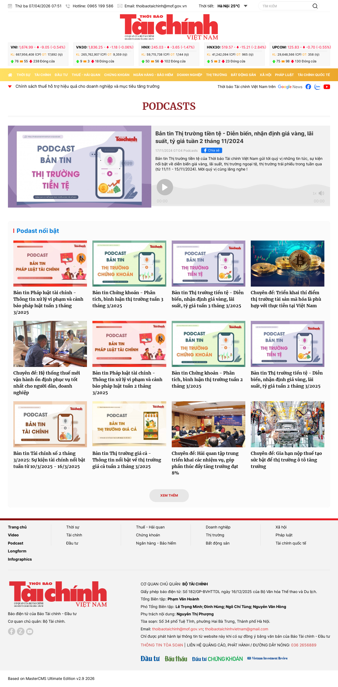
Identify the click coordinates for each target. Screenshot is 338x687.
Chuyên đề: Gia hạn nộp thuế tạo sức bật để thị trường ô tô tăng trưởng (286, 460)
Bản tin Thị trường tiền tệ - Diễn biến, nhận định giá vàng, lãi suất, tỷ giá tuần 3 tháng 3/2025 (208, 299)
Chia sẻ (211, 150)
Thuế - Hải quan (86, 75)
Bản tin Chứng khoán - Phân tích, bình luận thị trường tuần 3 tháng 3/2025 (127, 299)
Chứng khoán (116, 75)
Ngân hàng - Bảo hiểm (153, 75)
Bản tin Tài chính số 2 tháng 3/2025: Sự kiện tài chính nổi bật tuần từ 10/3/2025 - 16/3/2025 (49, 460)
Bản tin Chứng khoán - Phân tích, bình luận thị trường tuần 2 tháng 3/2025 (207, 379)
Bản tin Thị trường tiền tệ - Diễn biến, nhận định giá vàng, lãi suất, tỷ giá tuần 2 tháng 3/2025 (287, 379)
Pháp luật (284, 75)
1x (314, 193)
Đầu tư (61, 75)
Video (13, 535)
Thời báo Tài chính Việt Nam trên (247, 86)
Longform (17, 551)
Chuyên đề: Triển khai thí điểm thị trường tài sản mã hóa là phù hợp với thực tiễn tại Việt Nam (286, 299)
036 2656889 (303, 645)
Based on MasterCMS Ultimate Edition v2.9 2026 (51, 678)
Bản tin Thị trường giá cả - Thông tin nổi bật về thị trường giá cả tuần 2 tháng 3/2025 (126, 460)
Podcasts (169, 106)
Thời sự (24, 75)
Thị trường (216, 75)
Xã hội (265, 75)
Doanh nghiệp (189, 75)
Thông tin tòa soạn (162, 645)
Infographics (20, 559)
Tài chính (42, 75)
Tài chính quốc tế (314, 75)
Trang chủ (17, 527)
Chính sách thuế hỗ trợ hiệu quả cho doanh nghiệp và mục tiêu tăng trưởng (93, 86)
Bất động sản (243, 75)
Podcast (15, 543)
